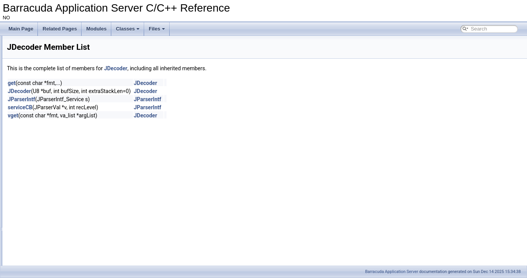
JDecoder (48, 154)
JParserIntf (49, 129)
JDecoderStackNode (59, 137)
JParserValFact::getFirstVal (66, 239)
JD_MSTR (48, 180)
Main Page (20, 29)
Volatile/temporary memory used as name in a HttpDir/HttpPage (78, 52)
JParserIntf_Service (58, 205)
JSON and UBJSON (40, 95)
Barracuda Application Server (391, 271)
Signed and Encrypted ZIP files (45, 44)
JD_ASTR (48, 163)
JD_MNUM (49, 171)
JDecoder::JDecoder (59, 248)
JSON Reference (43, 103)
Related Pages (59, 29)
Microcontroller (34, 86)
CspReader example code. (40, 69)
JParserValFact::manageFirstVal (71, 265)
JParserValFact (53, 120)
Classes (127, 29)
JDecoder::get (52, 231)
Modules (96, 29)
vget (109, 115)
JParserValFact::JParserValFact (70, 256)
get (108, 83)
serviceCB (116, 107)
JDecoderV (49, 146)
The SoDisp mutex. (33, 61)
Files (157, 29)
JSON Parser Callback (55, 112)
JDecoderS (49, 222)
